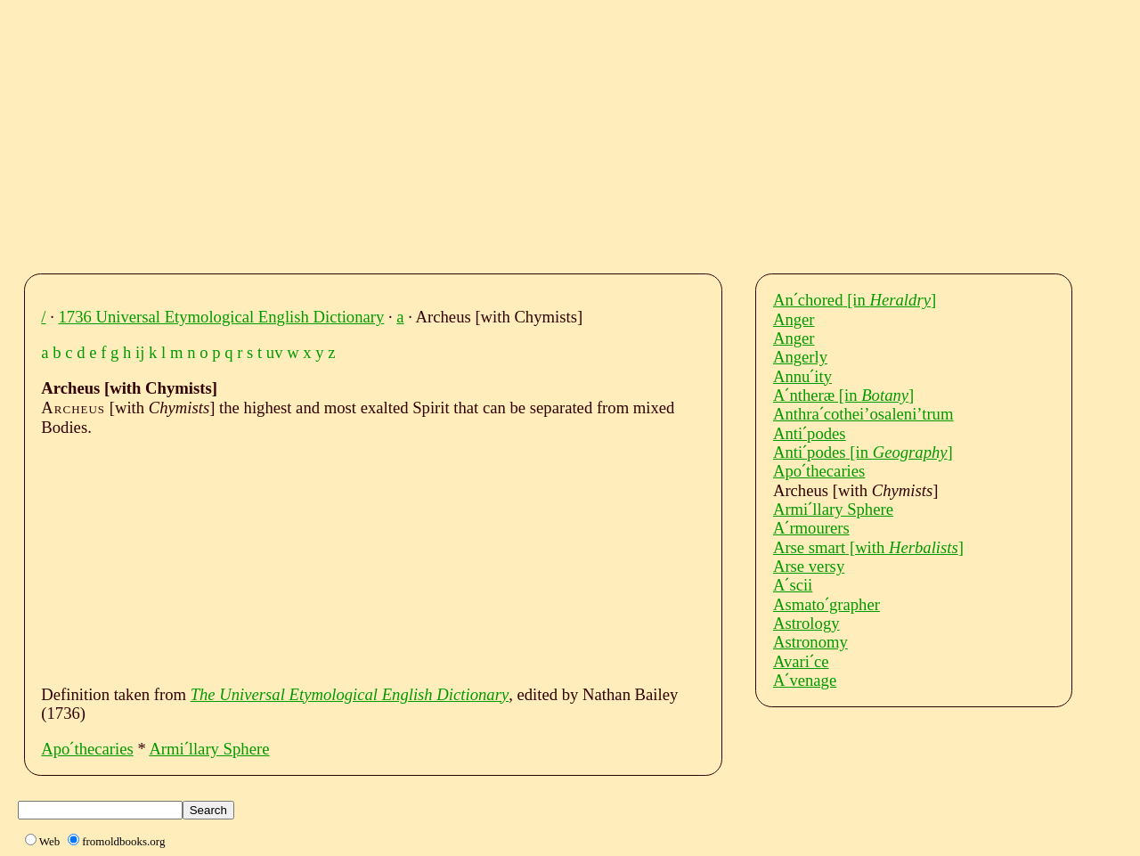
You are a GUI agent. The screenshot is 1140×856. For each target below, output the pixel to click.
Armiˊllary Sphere (209, 748)
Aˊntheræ (843, 395)
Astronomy (810, 641)
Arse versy (808, 566)
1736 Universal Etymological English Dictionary (222, 316)
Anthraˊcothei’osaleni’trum (863, 413)
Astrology (806, 623)
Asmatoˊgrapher (826, 604)
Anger (794, 319)
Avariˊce (801, 661)
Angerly (800, 356)
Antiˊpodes (809, 433)
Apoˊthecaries (87, 748)
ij (139, 352)
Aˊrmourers (811, 527)
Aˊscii (792, 584)
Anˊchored (854, 299)
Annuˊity (802, 376)
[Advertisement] (574, 132)
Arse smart (868, 547)
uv (274, 352)
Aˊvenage (804, 680)
